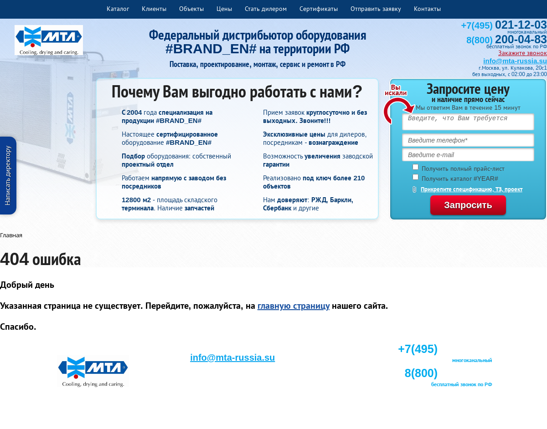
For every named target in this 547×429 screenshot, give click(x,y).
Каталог (118, 9)
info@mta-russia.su (515, 60)
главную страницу (294, 306)
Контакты (427, 9)
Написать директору (7, 175)
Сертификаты (318, 9)
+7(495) (504, 25)
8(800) (506, 40)
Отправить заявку (376, 9)
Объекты (191, 9)
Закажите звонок (522, 53)
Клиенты (154, 9)
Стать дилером (266, 9)
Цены (224, 9)
